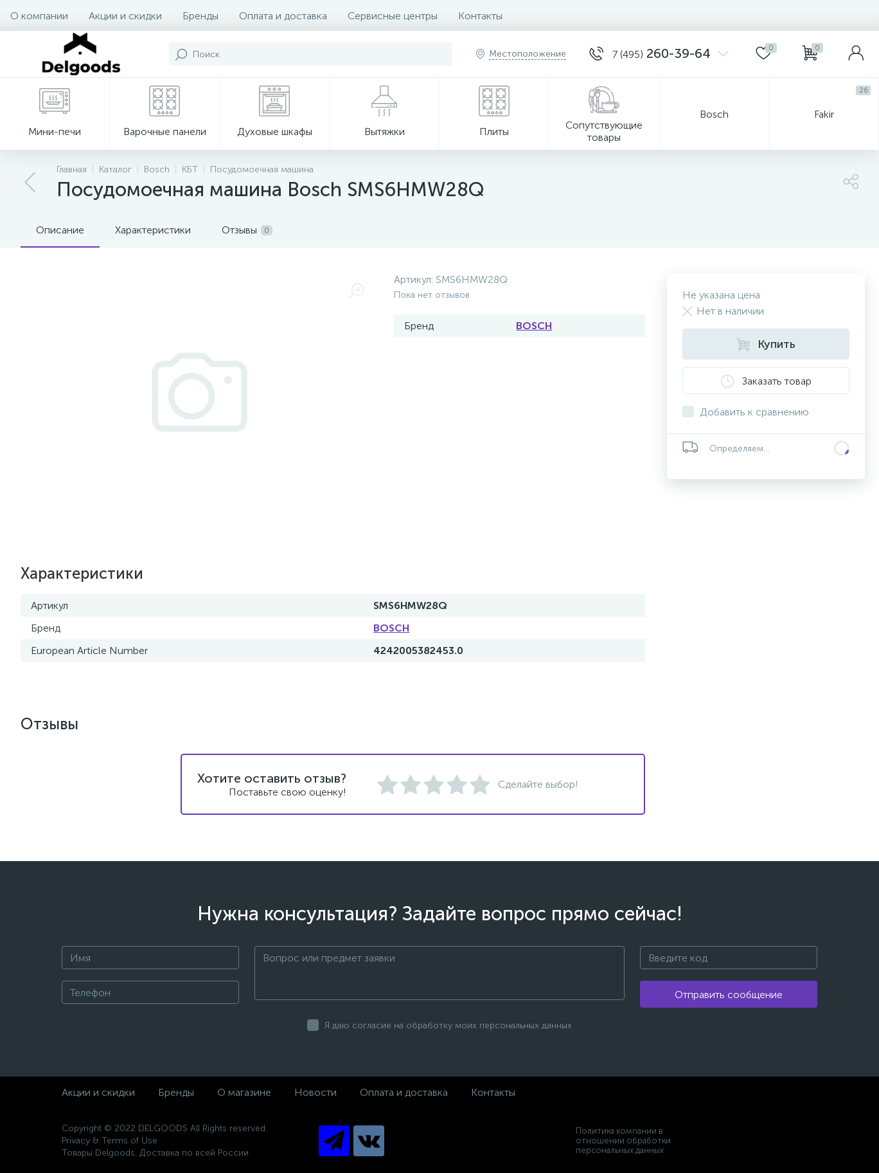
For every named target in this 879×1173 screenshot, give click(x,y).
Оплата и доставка (283, 16)
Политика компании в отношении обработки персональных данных (623, 1140)
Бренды (200, 16)
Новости (315, 1092)
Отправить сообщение (729, 994)
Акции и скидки (125, 16)
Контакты (480, 16)
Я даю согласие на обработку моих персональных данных (448, 1025)
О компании (39, 16)
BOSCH (534, 326)
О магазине (244, 1092)
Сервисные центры (393, 16)
